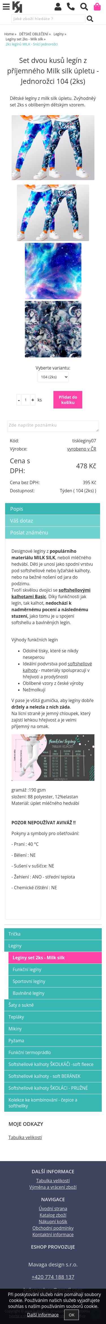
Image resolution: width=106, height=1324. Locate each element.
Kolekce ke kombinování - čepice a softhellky (42, 1103)
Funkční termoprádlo (29, 1053)
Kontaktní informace (53, 1235)
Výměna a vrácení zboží (53, 1187)
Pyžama (16, 1041)
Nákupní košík (53, 1222)
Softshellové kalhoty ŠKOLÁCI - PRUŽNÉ (48, 1088)
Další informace (43, 1315)
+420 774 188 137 (53, 1276)
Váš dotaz (21, 520)
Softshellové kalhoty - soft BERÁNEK (44, 1076)
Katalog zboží (53, 1215)
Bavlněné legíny (28, 993)
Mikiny (15, 1029)
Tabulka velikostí (25, 1138)
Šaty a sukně (21, 1005)
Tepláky (16, 1017)
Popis (16, 508)
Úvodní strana (53, 1209)
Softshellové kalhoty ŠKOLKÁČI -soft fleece (51, 1064)
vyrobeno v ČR (81, 449)
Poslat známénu (29, 532)
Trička (14, 934)
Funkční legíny (27, 970)
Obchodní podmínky (53, 1228)
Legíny (14, 946)
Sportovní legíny (29, 981)
